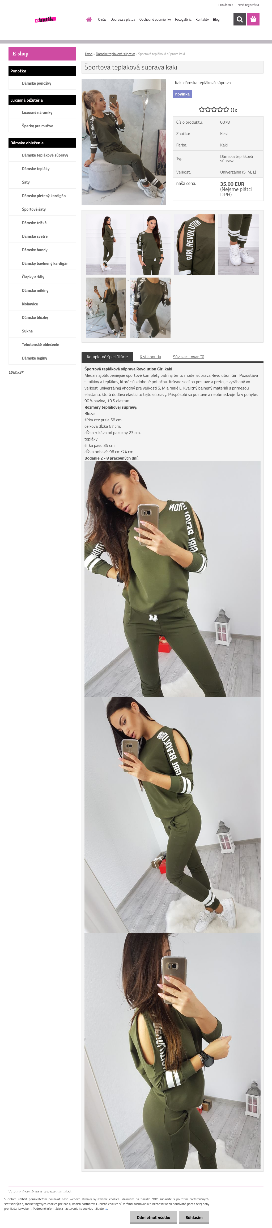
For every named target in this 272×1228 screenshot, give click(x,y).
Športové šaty (34, 209)
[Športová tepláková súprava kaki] (124, 81)
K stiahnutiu (150, 356)
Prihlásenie (225, 4)
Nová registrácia (248, 4)
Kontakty (202, 19)
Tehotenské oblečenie (40, 344)
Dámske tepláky (36, 169)
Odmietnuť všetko (153, 1217)
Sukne (27, 331)
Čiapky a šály (33, 277)
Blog (216, 19)
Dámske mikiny (35, 290)
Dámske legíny (34, 358)
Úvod (88, 54)
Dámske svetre (35, 236)
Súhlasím (194, 1217)
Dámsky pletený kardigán (44, 196)
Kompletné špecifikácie (107, 356)
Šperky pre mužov (37, 126)
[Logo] (45, 19)
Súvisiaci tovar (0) (188, 356)
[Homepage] (88, 19)
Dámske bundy (35, 250)
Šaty (26, 182)
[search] (239, 19)
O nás (102, 19)
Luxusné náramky (37, 112)
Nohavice (30, 304)
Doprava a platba (123, 19)
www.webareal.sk (58, 1191)
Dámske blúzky (35, 317)
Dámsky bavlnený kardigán (45, 263)
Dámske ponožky (36, 83)
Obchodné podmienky (155, 19)
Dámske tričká (34, 223)
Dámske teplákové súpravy (45, 155)
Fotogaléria (183, 19)
